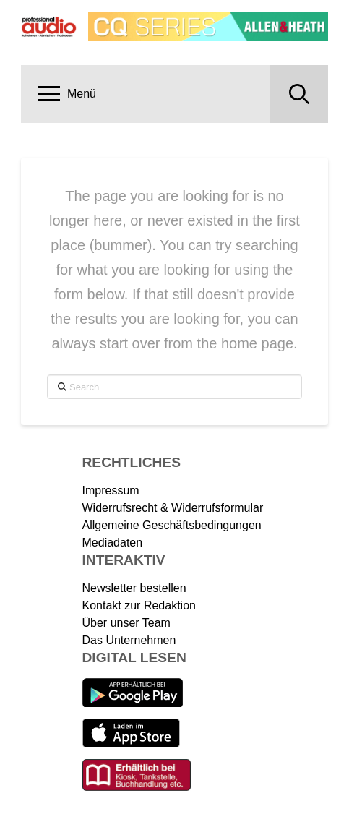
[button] (67, 94)
